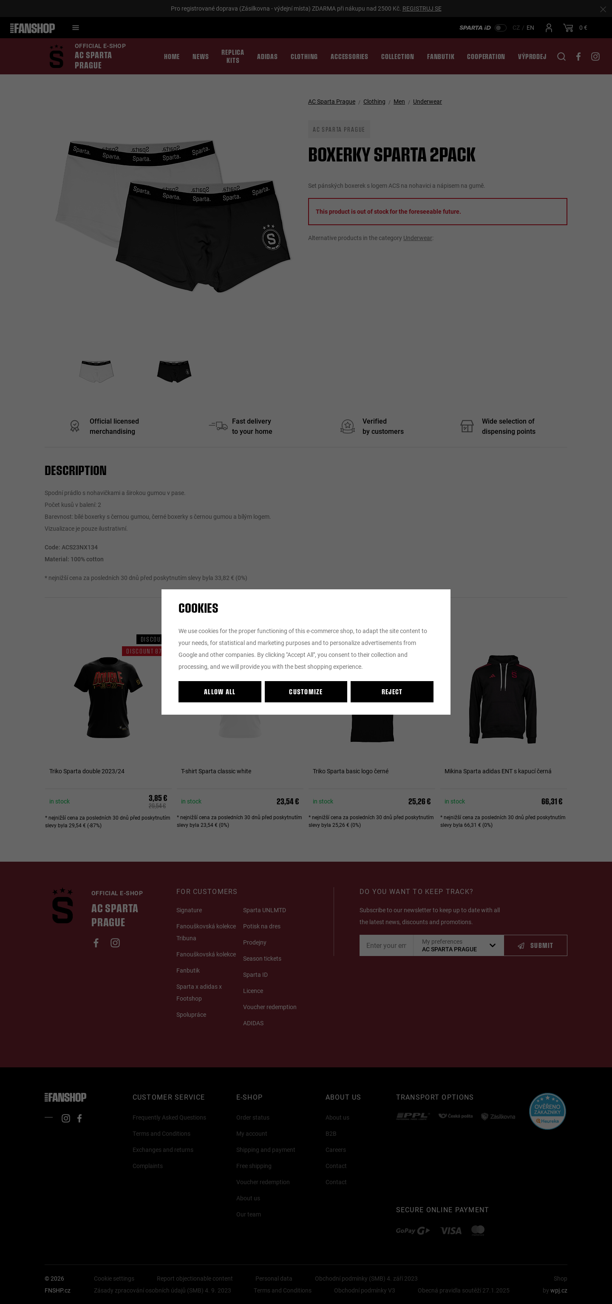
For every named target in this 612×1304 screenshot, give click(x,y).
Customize (306, 691)
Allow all (220, 691)
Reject (392, 691)
